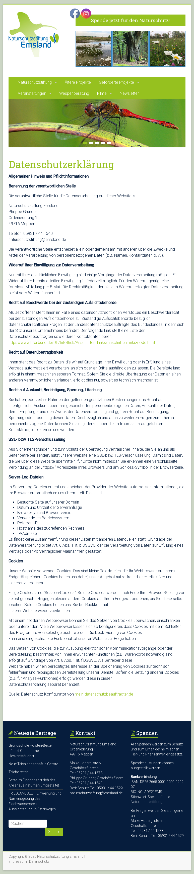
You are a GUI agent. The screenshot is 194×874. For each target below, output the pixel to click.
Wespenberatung (74, 93)
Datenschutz (39, 861)
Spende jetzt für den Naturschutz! (130, 20)
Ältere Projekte (78, 82)
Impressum (18, 861)
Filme (102, 93)
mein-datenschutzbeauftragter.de (104, 694)
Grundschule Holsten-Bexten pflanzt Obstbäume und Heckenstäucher (31, 750)
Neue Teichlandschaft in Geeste (33, 764)
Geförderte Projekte (116, 82)
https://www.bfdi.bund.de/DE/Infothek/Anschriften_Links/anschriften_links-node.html (82, 342)
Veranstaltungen (32, 93)
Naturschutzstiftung (35, 82)
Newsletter (129, 93)
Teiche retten (18, 772)
